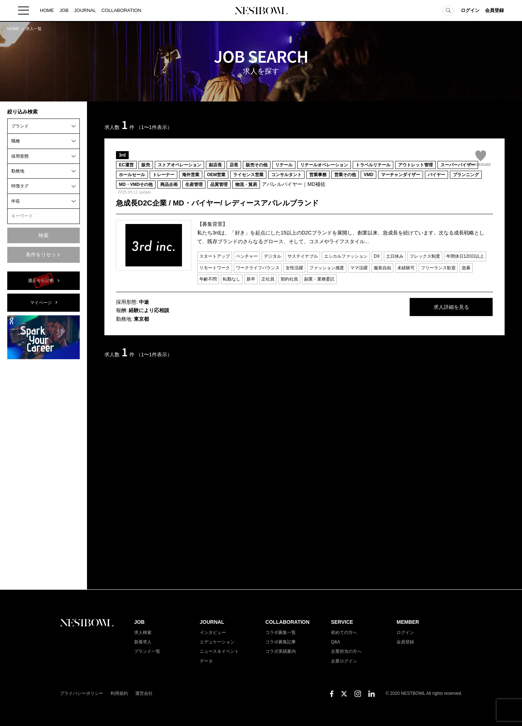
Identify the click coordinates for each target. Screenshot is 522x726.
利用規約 (119, 693)
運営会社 (144, 693)
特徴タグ (20, 185)
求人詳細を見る (438, 307)
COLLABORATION (121, 10)
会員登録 (494, 10)
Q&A (335, 641)
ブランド (20, 126)
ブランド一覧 (147, 651)
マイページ (41, 302)
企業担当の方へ (346, 651)
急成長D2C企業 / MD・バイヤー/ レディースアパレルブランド (217, 203)
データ (206, 661)
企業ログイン (344, 661)
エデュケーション (217, 641)
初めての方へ (344, 632)
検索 (43, 235)
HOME (47, 10)
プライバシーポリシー (81, 693)
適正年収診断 (41, 280)
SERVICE (342, 622)
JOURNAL (85, 10)
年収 (15, 201)
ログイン (470, 10)
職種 (15, 141)
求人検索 (143, 632)
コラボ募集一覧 (280, 632)
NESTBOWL (261, 10)
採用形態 (20, 156)
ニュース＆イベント (219, 651)
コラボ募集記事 (280, 641)
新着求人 (143, 641)
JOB (64, 10)
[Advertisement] (43, 473)
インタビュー (213, 632)
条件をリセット (43, 254)
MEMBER (408, 622)
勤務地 (17, 171)
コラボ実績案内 (280, 651)
